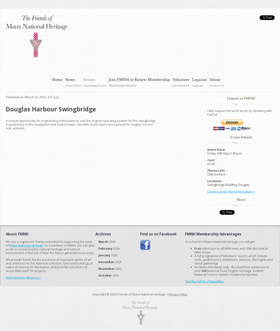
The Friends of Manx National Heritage (36, 36)
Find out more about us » (23, 277)
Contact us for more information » (231, 191)
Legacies (199, 80)
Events (89, 80)
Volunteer (180, 80)
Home (57, 80)
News (70, 80)
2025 (109, 262)
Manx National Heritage (26, 245)
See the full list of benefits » (204, 281)
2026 (106, 242)
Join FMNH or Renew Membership (139, 80)
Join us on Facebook (145, 245)
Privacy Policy (178, 294)
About (214, 80)
